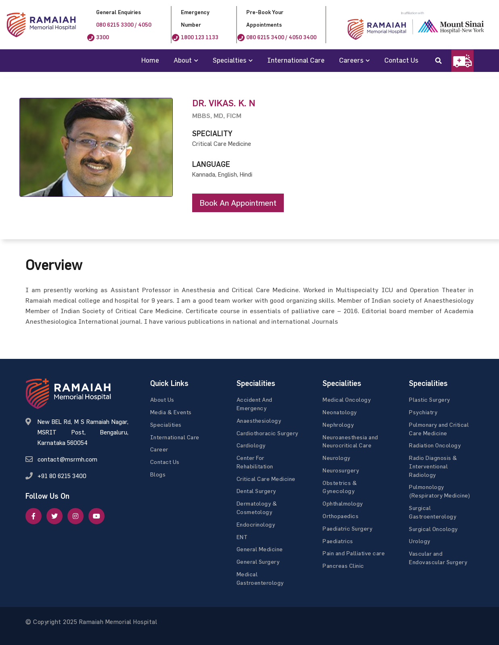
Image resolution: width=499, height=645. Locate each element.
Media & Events (171, 412)
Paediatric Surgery (347, 528)
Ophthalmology (343, 503)
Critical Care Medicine (266, 478)
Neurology (336, 457)
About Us (162, 399)
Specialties (229, 60)
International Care (296, 60)
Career (159, 449)
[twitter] (54, 516)
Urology (419, 541)
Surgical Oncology (433, 528)
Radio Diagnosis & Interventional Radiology (433, 466)
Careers (351, 60)
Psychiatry (423, 412)
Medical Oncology (347, 399)
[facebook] (33, 516)
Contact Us (401, 60)
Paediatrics (338, 541)
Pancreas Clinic (343, 565)
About (183, 60)
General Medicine (260, 549)
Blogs (158, 474)
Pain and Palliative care (354, 553)
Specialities (166, 424)
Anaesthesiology (259, 420)
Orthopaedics (341, 515)
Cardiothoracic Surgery (267, 433)
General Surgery (258, 561)
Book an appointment (238, 202)
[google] (75, 516)
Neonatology (340, 412)
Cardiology (251, 445)
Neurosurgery (341, 470)
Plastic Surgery (429, 399)
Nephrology (338, 424)
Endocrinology (256, 524)
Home (150, 60)
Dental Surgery (256, 491)
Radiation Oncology (435, 445)
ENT (242, 536)
